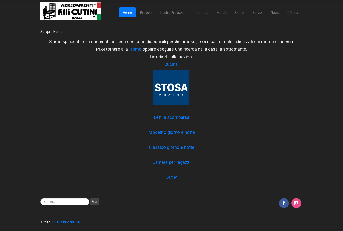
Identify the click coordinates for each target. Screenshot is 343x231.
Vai (94, 201)
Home (127, 12)
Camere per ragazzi (171, 162)
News (275, 12)
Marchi (222, 12)
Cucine (171, 64)
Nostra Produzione (174, 12)
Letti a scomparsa (171, 117)
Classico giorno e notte (171, 147)
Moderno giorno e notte (171, 132)
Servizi (257, 12)
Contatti (203, 12)
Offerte (293, 12)
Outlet (239, 12)
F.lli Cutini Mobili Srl (66, 222)
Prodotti (146, 12)
